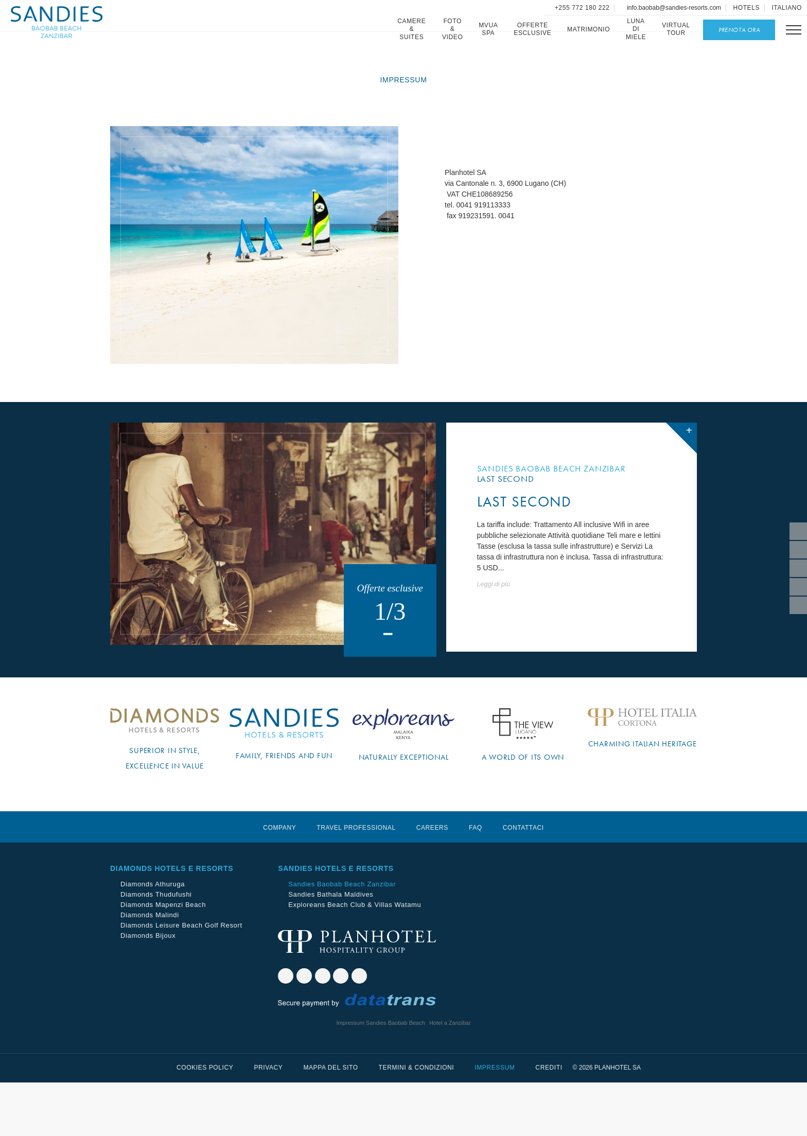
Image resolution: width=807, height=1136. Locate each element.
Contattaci (523, 881)
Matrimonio (587, 29)
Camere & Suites (410, 29)
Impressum (495, 1121)
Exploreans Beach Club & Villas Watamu (354, 958)
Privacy (268, 1121)
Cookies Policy (205, 1121)
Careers (432, 881)
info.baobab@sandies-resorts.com (673, 7)
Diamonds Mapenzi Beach (163, 958)
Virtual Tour (674, 29)
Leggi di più (493, 627)
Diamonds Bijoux (148, 989)
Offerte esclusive (531, 29)
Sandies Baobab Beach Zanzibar (342, 937)
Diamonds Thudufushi (156, 948)
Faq (475, 881)
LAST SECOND (524, 545)
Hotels (746, 7)
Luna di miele (634, 29)
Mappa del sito (330, 1121)
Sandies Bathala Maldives (330, 948)
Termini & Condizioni (416, 1121)
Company (279, 881)
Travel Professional (356, 881)
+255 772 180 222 (581, 7)
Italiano (786, 7)
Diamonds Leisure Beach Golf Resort (181, 979)
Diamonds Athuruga (152, 937)
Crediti (548, 1121)
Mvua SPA (486, 29)
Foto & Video (451, 29)
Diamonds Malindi (149, 968)
